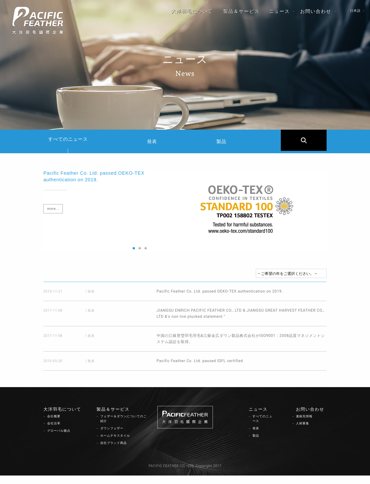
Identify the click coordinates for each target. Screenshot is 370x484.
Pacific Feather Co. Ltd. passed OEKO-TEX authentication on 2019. (163, 293)
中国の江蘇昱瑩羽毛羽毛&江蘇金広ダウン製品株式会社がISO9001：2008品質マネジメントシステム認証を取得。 (202, 345)
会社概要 (54, 425)
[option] (185, 211)
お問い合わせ (315, 13)
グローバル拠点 (59, 440)
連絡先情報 (305, 425)
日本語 (355, 12)
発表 (158, 141)
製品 (233, 141)
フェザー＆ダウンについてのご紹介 (123, 427)
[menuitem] (193, 13)
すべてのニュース (68, 144)
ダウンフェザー (112, 438)
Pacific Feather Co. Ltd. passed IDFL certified (143, 367)
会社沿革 (54, 432)
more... (53, 209)
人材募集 (303, 432)
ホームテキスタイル (116, 445)
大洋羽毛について (192, 13)
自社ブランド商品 (114, 453)
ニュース (279, 13)
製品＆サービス (241, 13)
